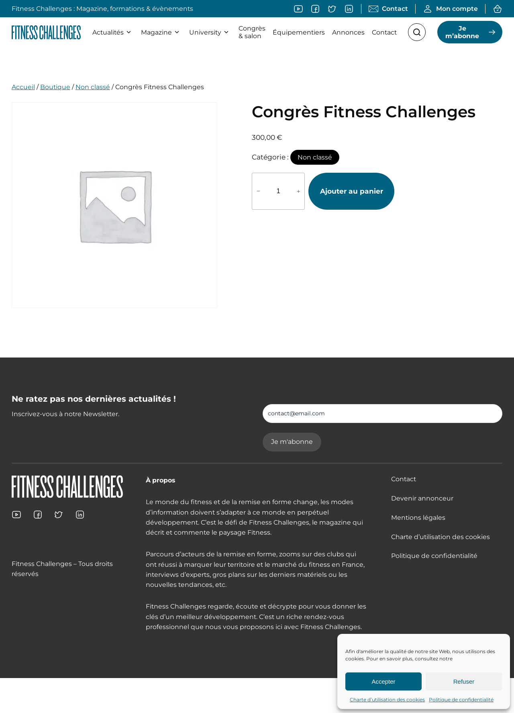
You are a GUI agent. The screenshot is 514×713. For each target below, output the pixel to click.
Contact (384, 32)
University (210, 32)
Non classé (92, 87)
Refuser (464, 681)
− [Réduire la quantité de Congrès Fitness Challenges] (258, 191)
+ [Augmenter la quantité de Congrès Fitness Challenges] (298, 191)
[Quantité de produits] (278, 191)
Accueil (23, 87)
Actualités (113, 32)
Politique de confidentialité (461, 700)
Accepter (383, 681)
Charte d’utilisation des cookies (387, 700)
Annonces (348, 32)
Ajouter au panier (351, 191)
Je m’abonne (462, 32)
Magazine (161, 32)
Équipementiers (299, 32)
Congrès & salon (252, 32)
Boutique (55, 87)
